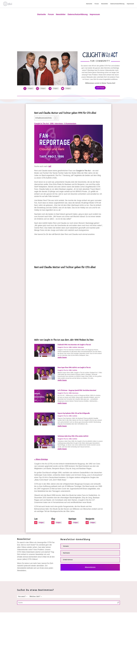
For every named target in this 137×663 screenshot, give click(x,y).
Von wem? (22, 596)
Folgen (30, 88)
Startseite (89, 4)
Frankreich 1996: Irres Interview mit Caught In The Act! (74, 345)
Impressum (130, 4)
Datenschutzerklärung (117, 4)
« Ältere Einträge (41, 459)
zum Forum (100, 88)
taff (49, 166)
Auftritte (74, 347)
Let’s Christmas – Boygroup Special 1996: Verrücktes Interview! (77, 390)
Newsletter (104, 4)
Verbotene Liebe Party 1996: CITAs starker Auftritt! (73, 436)
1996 (52, 123)
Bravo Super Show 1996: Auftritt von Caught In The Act (74, 367)
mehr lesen (62, 357)
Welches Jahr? (35, 596)
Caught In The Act (41, 123)
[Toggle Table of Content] (55, 118)
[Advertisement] (68, 32)
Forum (97, 4)
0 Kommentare (70, 123)
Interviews (59, 123)
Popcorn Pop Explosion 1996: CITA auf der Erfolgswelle (74, 413)
